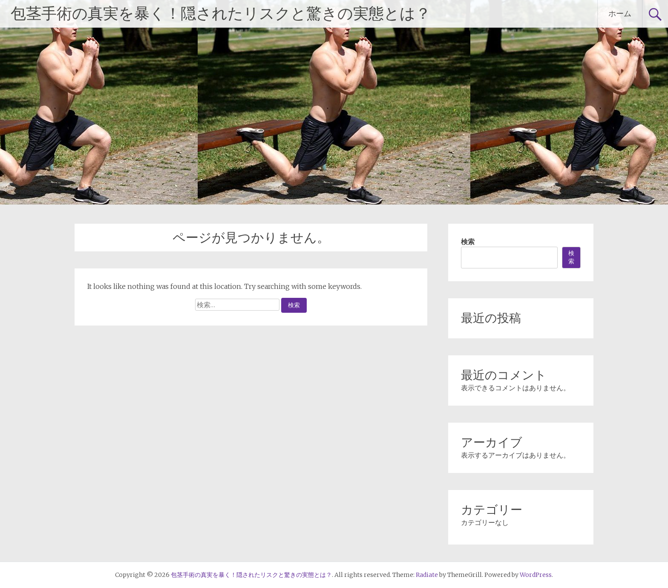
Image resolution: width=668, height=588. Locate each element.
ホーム (619, 13)
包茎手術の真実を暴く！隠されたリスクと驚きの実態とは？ (221, 14)
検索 (468, 241)
